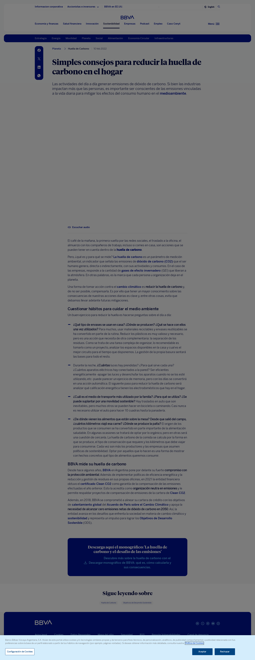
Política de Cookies (194, 643)
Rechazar (224, 651)
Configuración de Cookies (20, 651)
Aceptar (202, 651)
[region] (127, 647)
